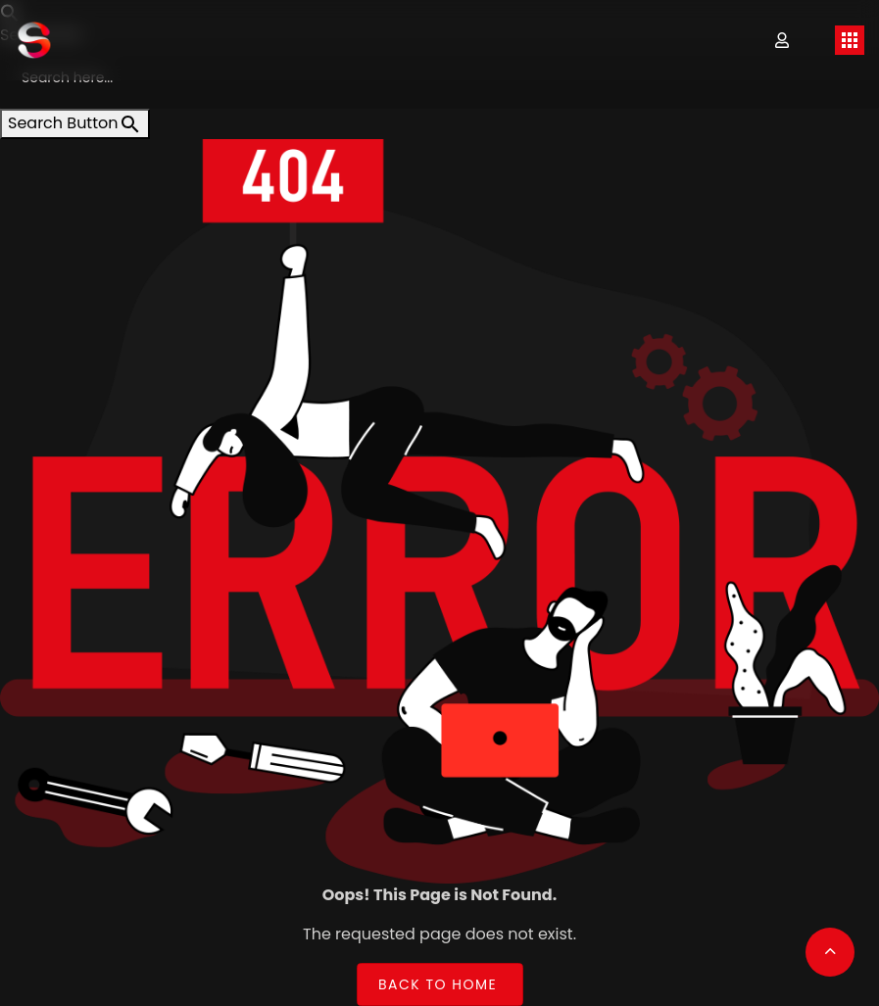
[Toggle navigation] (849, 40)
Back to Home (437, 983)
